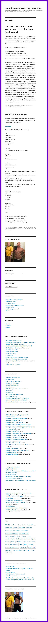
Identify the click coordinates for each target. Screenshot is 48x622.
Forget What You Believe (12, 385)
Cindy (6, 228)
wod (35, 228)
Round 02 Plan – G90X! (12, 420)
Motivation (9, 390)
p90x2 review (13, 544)
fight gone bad (15, 228)
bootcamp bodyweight (11, 533)
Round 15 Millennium (12, 454)
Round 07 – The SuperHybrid (14, 437)
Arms (19, 525)
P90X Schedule (10, 498)
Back (23, 525)
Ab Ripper (14, 525)
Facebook (8, 325)
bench (15, 527)
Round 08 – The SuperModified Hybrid (16, 439)
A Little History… (10, 566)
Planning (30, 544)
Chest (28, 536)
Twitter (8, 327)
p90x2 (7, 544)
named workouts (22, 228)
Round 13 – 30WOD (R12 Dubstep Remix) (17, 450)
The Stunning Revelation (12, 361)
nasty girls (29, 228)
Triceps (32, 550)
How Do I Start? (10, 387)
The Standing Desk (11, 402)
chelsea (33, 227)
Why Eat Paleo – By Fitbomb (13, 364)
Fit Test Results (10, 416)
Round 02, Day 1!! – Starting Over (14, 422)
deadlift (13, 539)
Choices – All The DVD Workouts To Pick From (18, 493)
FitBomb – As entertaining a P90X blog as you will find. (21, 470)
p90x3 (20, 544)
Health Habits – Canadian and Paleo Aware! (17, 348)
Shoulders (19, 550)
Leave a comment (18, 106)
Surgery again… (10, 307)
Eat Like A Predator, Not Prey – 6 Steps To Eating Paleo (20, 342)
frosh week (19, 539)
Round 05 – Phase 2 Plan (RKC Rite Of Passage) (18, 433)
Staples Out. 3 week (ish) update (14, 299)
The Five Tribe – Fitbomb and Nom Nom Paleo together (21, 480)
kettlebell (18, 541)
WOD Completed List (11, 510)
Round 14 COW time (11, 452)
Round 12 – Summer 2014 (12, 448)
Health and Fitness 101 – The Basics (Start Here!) (19, 346)
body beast (22, 527)
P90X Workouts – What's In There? (15, 502)
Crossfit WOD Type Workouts (20, 105)
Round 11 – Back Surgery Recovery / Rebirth (17, 444)
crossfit (7, 539)
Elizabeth (10, 228)
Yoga (10, 553)
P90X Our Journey (11, 474)
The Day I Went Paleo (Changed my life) (16, 359)
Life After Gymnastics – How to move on (17, 389)
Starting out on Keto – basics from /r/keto (17, 357)
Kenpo (12, 541)
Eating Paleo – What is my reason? (15, 344)
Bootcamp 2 (16, 530)
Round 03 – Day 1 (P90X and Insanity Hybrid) (18, 426)
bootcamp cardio (23, 533)
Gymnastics (27, 539)
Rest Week (8, 550)
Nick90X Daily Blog (11, 472)
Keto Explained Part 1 (12, 349)
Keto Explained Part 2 (12, 351)
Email (7, 323)
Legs (24, 541)
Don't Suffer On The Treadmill (14, 381)
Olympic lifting (31, 541)
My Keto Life (9, 355)
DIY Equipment (10, 495)
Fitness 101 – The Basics (12, 383)
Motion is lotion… (11, 303)
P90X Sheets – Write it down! (14, 500)
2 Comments (9, 230)
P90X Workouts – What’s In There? (15, 574)
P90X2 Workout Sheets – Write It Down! (16, 508)
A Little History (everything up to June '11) (17, 415)
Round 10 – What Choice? (13, 443)
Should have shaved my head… (14, 478)
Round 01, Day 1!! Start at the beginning (16, 418)
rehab (29, 547)
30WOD (7, 525)
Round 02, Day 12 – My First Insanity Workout (18, 424)
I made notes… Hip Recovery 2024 (15, 305)
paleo (25, 544)
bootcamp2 (8, 530)
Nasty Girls (8, 126)
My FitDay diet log (11, 353)
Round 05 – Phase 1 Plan (12, 431)
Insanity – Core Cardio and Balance (15, 496)
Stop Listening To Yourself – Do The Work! (17, 398)
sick (24, 550)
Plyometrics (23, 547)
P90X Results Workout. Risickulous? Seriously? (18, 476)
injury (29, 105)
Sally (32, 105)
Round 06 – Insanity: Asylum (14, 435)
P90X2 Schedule (10, 506)
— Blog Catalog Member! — (13, 467)
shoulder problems (9, 106)
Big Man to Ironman (11, 469)
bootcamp (29, 527)
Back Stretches (10, 379)
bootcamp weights (10, 536)
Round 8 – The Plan (11, 576)
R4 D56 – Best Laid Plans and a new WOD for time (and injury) (19, 29)
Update (8, 311)
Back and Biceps (31, 525)
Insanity (7, 541)
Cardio (18, 536)
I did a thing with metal (12, 309)
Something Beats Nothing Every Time (23, 8)
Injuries (33, 539)
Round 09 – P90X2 (11, 441)
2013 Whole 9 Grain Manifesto (14, 340)
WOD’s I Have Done (16, 114)
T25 (28, 550)
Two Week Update (11, 301)
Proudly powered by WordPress (29, 618)
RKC (14, 550)
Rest (34, 547)
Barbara (29, 227)
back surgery (8, 527)
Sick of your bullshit (11, 396)
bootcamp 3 (24, 530)
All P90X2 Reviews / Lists (13, 377)
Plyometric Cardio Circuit (12, 547)
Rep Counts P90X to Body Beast (14, 394)
